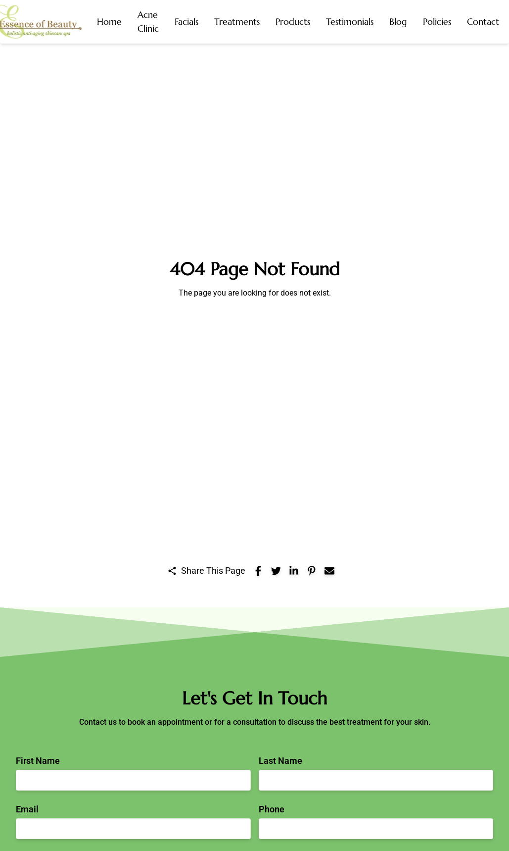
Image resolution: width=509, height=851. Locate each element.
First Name (38, 760)
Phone (271, 809)
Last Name (280, 760)
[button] (148, 22)
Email (27, 809)
